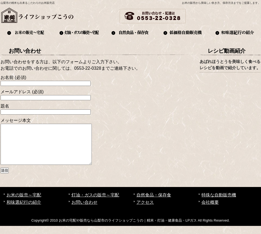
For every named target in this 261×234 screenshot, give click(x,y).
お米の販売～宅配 (27, 32)
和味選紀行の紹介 (234, 32)
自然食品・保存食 (130, 32)
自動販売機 (182, 32)
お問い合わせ (202, 16)
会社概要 (248, 16)
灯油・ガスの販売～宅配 (79, 32)
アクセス (225, 16)
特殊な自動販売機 (218, 203)
